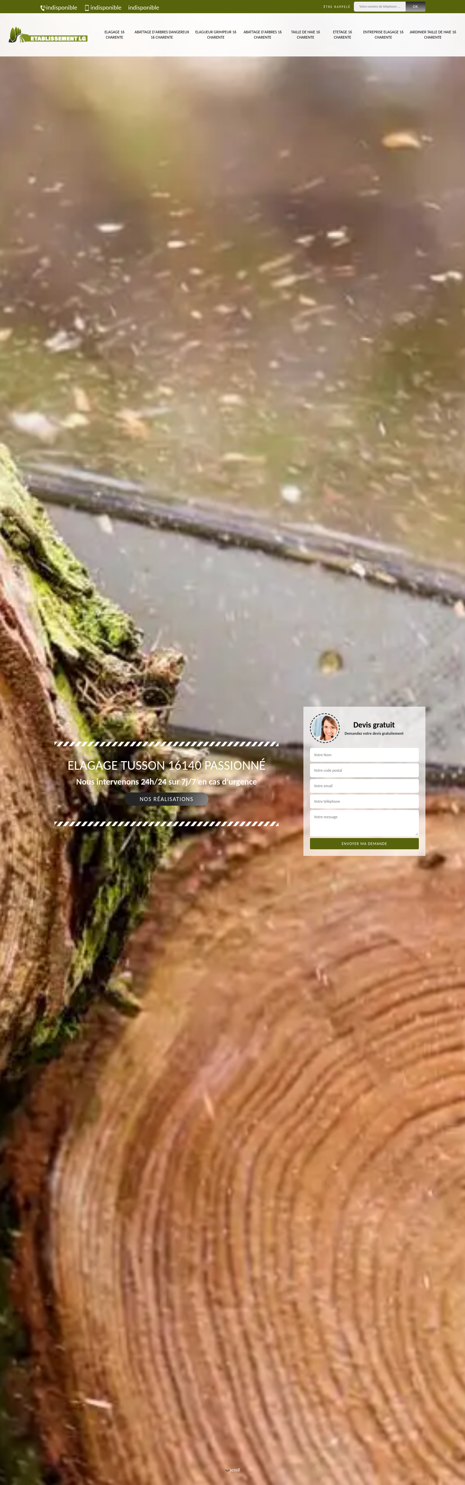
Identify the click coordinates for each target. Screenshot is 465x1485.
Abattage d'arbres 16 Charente (262, 35)
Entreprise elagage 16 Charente (383, 35)
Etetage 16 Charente (342, 35)
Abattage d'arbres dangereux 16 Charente (162, 35)
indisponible (58, 7)
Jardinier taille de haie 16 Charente (433, 35)
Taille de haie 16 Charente (305, 35)
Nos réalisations (166, 799)
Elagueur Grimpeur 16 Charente (215, 35)
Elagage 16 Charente (115, 35)
